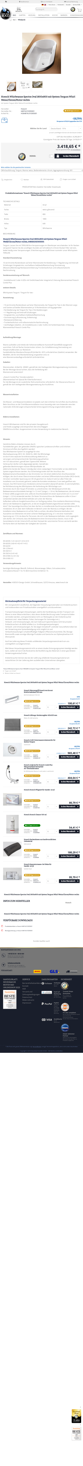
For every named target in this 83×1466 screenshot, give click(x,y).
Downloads (56, 187)
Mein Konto (52, 4)
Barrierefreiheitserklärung (31, 983)
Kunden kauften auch (41, 941)
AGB (24, 989)
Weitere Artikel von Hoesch (11, 673)
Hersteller (48, 187)
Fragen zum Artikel (69, 179)
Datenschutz (27, 997)
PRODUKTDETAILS (29, 187)
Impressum (26, 1003)
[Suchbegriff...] (46, 9)
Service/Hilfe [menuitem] (77, 4)
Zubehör (40, 187)
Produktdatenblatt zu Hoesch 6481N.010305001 (18, 926)
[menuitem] (18, 9)
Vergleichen (8, 180)
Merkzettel (60, 4)
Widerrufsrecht (28, 1000)
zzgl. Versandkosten (75, 149)
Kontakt (68, 4)
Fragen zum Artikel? (9, 671)
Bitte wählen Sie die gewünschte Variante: (16, 167)
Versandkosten (37, 1046)
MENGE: (33, 156)
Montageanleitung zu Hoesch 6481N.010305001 (19, 931)
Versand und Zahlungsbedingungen (31, 993)
